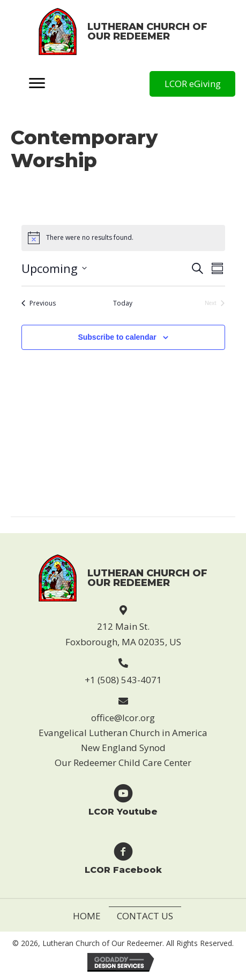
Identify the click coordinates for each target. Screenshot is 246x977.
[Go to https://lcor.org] (123, 31)
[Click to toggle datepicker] (54, 268)
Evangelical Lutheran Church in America (123, 732)
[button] (192, 84)
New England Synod (123, 747)
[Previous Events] (38, 303)
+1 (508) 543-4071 (123, 680)
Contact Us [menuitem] (145, 916)
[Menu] (37, 84)
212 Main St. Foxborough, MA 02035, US (123, 633)
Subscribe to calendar (117, 337)
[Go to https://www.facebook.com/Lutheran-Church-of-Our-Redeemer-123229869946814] (123, 857)
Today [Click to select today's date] (122, 303)
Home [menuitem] (87, 916)
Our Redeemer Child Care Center (123, 762)
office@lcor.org (123, 718)
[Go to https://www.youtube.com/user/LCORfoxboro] (123, 799)
